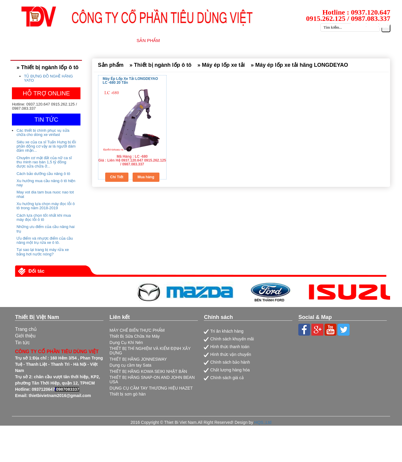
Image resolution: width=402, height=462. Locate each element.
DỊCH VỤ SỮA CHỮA (240, 40)
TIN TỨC (282, 40)
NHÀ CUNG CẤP (189, 40)
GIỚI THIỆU (113, 40)
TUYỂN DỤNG (317, 40)
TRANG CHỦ (76, 40)
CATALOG (354, 40)
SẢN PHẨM (148, 40)
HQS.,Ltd (262, 422)
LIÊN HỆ (385, 40)
